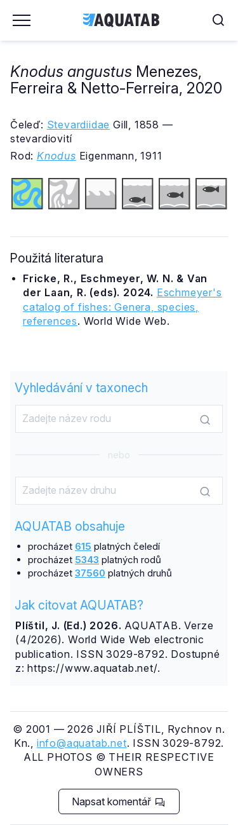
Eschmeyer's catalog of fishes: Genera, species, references (122, 306)
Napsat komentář (118, 801)
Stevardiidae (78, 124)
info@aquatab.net (82, 743)
